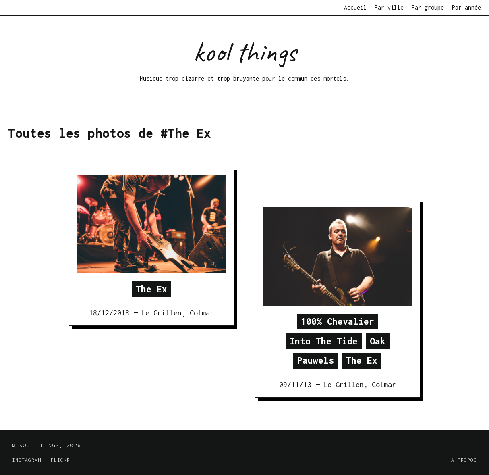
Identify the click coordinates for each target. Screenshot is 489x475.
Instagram (26, 460)
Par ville (389, 7)
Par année (466, 7)
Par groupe (428, 7)
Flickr (60, 460)
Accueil (355, 7)
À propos (464, 460)
